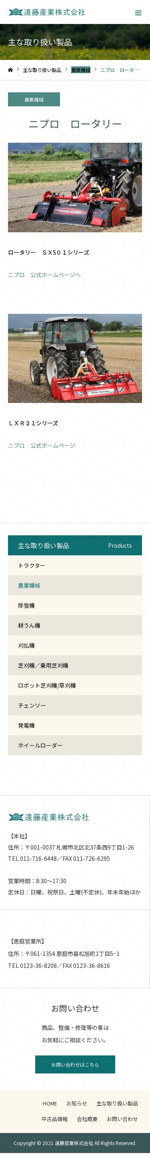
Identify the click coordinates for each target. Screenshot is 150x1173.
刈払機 (26, 645)
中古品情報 (55, 1119)
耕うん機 (29, 625)
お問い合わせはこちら (75, 1064)
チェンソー (32, 705)
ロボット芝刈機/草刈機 (47, 685)
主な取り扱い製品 (117, 1103)
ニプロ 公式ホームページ (41, 445)
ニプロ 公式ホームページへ (44, 275)
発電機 (26, 725)
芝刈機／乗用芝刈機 (43, 665)
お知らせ (76, 1103)
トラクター (32, 565)
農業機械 (34, 99)
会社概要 (87, 1119)
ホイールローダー (40, 745)
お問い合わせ (122, 1119)
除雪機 (26, 605)
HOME (50, 1103)
